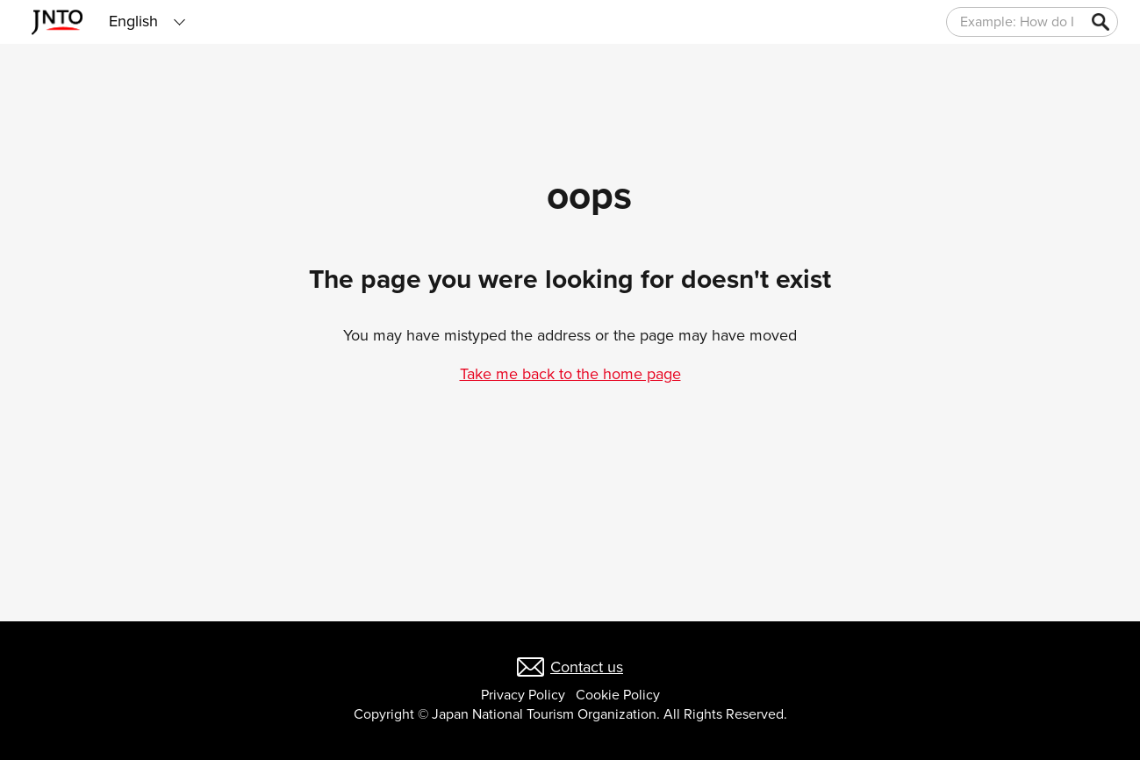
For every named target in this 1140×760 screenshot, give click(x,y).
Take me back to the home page (570, 374)
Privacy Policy (523, 695)
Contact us (586, 667)
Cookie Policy (618, 695)
